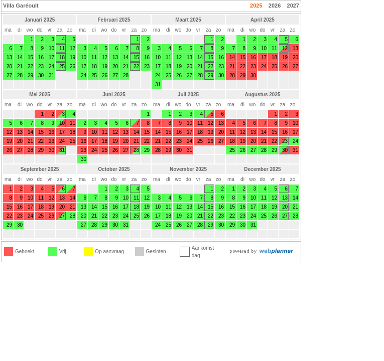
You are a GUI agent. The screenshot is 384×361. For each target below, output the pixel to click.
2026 (275, 6)
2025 (256, 6)
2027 (293, 6)
